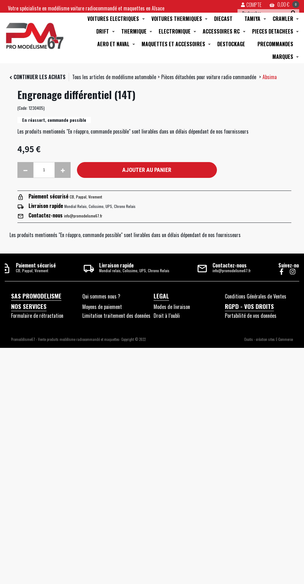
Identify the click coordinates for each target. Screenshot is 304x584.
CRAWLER (283, 18)
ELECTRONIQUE (175, 31)
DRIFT (102, 31)
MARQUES (282, 56)
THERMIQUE (134, 31)
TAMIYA (252, 18)
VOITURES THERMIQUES (176, 18)
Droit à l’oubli (167, 315)
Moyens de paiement (102, 307)
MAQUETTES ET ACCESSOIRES (173, 44)
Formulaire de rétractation (37, 315)
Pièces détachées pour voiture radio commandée (209, 77)
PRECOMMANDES (275, 44)
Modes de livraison (172, 307)
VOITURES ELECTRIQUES (113, 18)
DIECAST (223, 18)
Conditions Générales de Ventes (255, 296)
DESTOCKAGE (231, 44)
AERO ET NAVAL (113, 44)
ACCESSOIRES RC (221, 31)
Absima (270, 77)
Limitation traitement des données (116, 315)
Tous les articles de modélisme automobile (114, 77)
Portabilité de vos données (250, 315)
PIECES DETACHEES (272, 31)
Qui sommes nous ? (101, 296)
